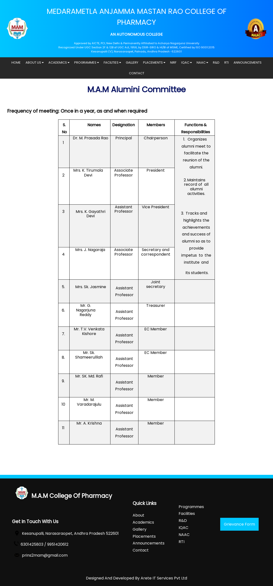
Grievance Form (239, 524)
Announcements (148, 543)
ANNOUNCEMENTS (248, 62)
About (138, 515)
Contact (141, 550)
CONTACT (136, 73)
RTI (226, 62)
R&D (216, 62)
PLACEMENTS (154, 62)
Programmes (191, 507)
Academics (143, 522)
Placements (144, 536)
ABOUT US (35, 62)
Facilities (187, 513)
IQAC (186, 62)
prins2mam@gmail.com (45, 555)
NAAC (202, 62)
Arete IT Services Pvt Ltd (164, 578)
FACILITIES (112, 62)
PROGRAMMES (86, 62)
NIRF (173, 62)
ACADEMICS (58, 62)
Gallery (139, 529)
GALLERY (132, 62)
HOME (16, 62)
